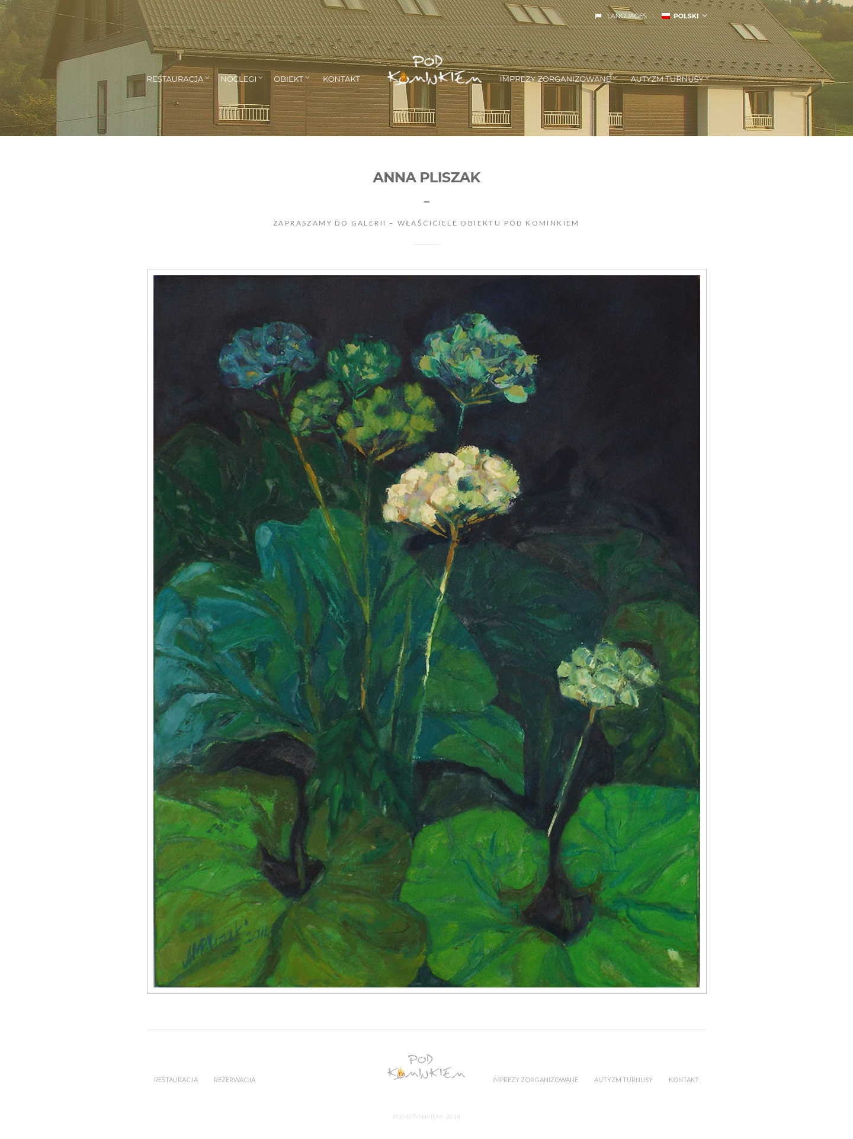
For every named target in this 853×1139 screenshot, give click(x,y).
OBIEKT (288, 78)
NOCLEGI (238, 78)
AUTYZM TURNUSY (666, 78)
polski (680, 16)
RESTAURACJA (175, 78)
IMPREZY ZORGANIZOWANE (555, 78)
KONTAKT (341, 78)
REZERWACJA (234, 1079)
